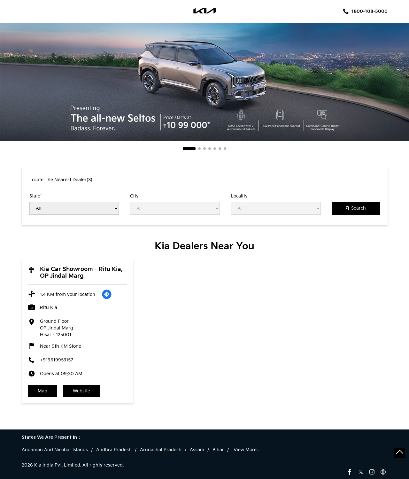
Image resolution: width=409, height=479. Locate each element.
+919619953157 (56, 360)
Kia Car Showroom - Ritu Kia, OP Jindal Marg (81, 272)
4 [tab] (209, 148)
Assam (197, 449)
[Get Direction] (107, 294)
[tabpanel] (204, 82)
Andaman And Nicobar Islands (55, 449)
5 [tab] (214, 148)
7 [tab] (225, 148)
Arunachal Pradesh (160, 449)
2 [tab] (199, 148)
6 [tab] (220, 148)
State (35, 196)
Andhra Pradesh (114, 449)
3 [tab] (204, 148)
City (134, 196)
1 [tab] (189, 148)
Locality (239, 196)
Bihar (218, 449)
